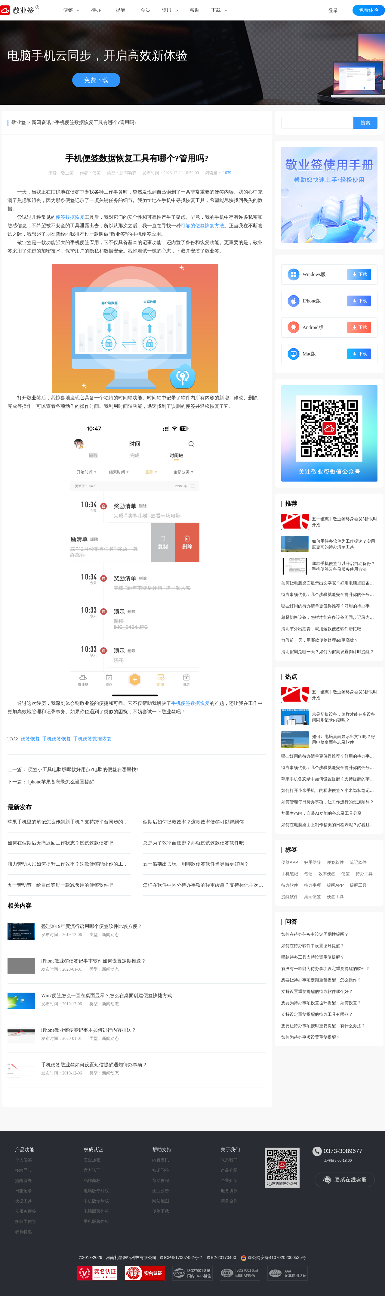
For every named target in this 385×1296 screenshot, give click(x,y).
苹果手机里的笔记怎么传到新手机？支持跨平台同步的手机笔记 (75, 821)
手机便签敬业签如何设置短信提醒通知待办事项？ (94, 1064)
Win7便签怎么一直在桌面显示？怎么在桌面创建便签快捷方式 (106, 995)
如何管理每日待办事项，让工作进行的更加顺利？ (327, 802)
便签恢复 (30, 738)
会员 (145, 10)
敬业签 (18, 122)
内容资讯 (160, 1160)
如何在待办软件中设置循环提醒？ (312, 946)
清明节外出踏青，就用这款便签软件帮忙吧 (321, 629)
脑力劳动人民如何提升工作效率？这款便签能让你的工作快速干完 (77, 864)
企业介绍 (229, 1180)
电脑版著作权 (96, 1211)
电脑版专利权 (96, 1190)
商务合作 (229, 1200)
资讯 (166, 10)
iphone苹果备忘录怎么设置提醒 (61, 781)
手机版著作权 (96, 1221)
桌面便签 (312, 896)
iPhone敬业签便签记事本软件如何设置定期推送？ (93, 960)
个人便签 (23, 1160)
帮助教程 (160, 1180)
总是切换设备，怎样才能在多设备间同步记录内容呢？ (329, 617)
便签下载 (160, 1211)
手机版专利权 (96, 1200)
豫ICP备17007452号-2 (181, 1257)
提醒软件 (289, 896)
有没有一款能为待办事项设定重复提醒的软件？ (325, 968)
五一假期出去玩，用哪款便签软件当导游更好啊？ (196, 864)
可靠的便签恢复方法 (202, 225)
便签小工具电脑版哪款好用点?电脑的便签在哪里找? (83, 769)
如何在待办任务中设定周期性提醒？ (315, 934)
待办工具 (364, 873)
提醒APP (335, 885)
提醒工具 (358, 885)
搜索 (365, 122)
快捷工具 (23, 1200)
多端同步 (23, 1170)
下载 (216, 10)
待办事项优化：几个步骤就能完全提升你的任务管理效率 (329, 594)
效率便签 (327, 873)
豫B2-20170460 (221, 1257)
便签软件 (335, 862)
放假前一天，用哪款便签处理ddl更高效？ (319, 640)
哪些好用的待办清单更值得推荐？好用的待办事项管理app (329, 606)
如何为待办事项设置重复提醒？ (310, 1037)
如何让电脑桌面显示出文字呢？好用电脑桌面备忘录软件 (329, 583)
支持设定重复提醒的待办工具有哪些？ (317, 1014)
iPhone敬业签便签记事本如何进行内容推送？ (88, 1030)
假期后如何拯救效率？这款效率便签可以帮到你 (193, 821)
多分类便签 (25, 1221)
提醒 (120, 10)
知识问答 (160, 1170)
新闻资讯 (41, 122)
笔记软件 (358, 862)
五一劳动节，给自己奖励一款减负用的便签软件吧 (60, 885)
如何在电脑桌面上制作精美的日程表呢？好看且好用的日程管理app (329, 825)
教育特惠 (23, 1231)
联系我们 (229, 1160)
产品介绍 (229, 1170)
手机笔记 (289, 873)
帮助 (194, 10)
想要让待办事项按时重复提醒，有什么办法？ (323, 1026)
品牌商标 (92, 1180)
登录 (333, 10)
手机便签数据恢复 (190, 703)
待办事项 (312, 885)
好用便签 (312, 862)
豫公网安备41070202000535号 (277, 1257)
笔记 (308, 873)
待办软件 (289, 885)
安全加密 (92, 1160)
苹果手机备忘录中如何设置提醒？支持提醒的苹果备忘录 (329, 779)
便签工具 (335, 896)
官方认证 (92, 1170)
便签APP (289, 862)
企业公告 (160, 1190)
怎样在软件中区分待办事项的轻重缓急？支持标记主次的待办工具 (212, 885)
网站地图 (160, 1200)
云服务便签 (25, 1211)
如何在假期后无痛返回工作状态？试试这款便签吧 (60, 842)
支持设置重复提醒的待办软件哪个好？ (317, 991)
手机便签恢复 (56, 738)
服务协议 (229, 1190)
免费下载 (96, 80)
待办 (96, 10)
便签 (68, 10)
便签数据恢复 (70, 217)
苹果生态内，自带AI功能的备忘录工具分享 (321, 813)
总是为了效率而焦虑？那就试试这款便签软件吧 (193, 842)
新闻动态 (127, 173)
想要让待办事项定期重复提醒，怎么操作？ (321, 980)
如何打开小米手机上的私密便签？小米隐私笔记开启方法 (329, 790)
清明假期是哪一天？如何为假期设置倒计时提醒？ (327, 652)
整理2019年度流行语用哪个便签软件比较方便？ (91, 926)
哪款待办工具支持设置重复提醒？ (312, 957)
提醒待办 (23, 1180)
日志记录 (23, 1190)
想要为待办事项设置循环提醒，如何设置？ (321, 1003)
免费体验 (368, 10)
